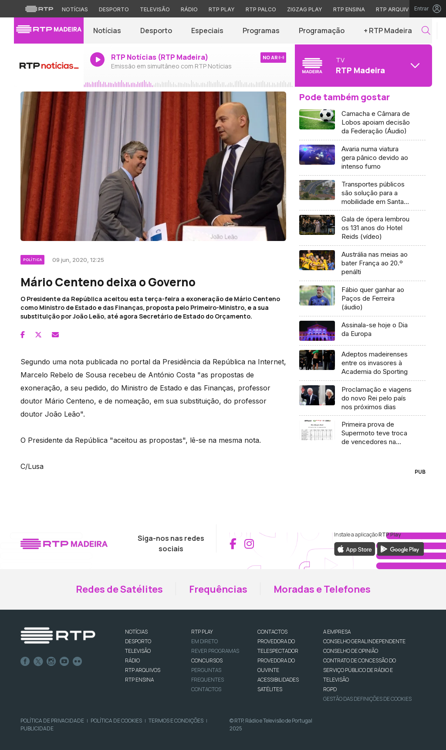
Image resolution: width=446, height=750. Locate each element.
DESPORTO (138, 641)
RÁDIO (132, 660)
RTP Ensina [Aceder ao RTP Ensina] (349, 9)
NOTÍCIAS (136, 631)
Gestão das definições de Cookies (367, 698)
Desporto (156, 30)
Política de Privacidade (52, 720)
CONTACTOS (272, 631)
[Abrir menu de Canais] (362, 65)
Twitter (38, 661)
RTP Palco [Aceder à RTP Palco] (261, 9)
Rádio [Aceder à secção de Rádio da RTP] (189, 9)
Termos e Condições (176, 720)
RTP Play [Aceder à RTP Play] (222, 9)
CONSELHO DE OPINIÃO (350, 651)
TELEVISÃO (138, 651)
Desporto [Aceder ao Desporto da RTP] (114, 9)
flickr (77, 661)
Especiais (207, 30)
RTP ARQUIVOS (142, 670)
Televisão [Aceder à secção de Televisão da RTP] (155, 9)
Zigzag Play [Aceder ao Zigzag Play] (304, 9)
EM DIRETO (204, 641)
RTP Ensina (139, 679)
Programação (322, 30)
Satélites (269, 689)
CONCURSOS (207, 660)
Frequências (218, 589)
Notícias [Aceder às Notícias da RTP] (75, 9)
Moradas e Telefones (322, 589)
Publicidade (37, 728)
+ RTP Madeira (388, 30)
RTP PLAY (202, 631)
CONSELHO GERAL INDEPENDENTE (364, 641)
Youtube (64, 661)
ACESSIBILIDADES (278, 679)
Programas (261, 30)
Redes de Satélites (119, 589)
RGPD (330, 689)
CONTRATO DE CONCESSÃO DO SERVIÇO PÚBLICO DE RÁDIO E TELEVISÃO (359, 670)
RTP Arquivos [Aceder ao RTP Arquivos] (396, 9)
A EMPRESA (337, 631)
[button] (426, 30)
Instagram (51, 661)
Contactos (206, 689)
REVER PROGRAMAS (215, 651)
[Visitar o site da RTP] (39, 8)
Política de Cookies (116, 720)
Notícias (107, 30)
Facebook (25, 661)
